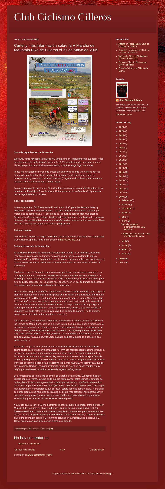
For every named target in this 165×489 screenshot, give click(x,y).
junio (124, 217)
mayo (124, 221)
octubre (125, 204)
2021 (121, 147)
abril (124, 241)
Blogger (109, 473)
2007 (121, 262)
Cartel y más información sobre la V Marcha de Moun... (135, 234)
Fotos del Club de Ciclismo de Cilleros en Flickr (132, 63)
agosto (125, 212)
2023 (121, 139)
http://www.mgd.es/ (69, 239)
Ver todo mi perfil (124, 114)
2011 (121, 188)
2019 (121, 156)
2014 (121, 176)
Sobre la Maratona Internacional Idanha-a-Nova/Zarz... (133, 227)
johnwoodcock (77, 473)
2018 (121, 160)
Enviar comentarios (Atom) (39, 455)
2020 (121, 151)
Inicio (62, 450)
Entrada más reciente (25, 450)
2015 (121, 172)
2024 (121, 135)
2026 (121, 127)
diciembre (126, 200)
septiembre (127, 208)
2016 (121, 168)
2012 (121, 184)
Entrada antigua (97, 450)
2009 (121, 197)
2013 (121, 180)
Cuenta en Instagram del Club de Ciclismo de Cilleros (133, 51)
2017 (121, 164)
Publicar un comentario (29, 443)
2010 (121, 192)
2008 (121, 258)
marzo (125, 245)
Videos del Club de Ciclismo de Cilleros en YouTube (133, 57)
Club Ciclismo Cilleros (62, 17)
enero (125, 253)
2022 (121, 143)
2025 (121, 131)
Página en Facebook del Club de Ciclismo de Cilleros (133, 45)
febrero (125, 249)
